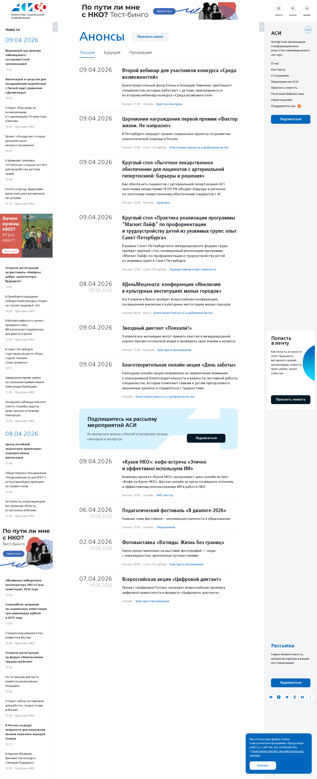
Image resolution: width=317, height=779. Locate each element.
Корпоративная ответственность (193, 269)
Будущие (112, 52)
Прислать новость (284, 87)
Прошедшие (140, 52)
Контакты (278, 69)
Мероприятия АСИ (284, 81)
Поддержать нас (283, 106)
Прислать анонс (150, 37)
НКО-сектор (165, 495)
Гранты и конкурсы (169, 104)
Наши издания (281, 99)
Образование (166, 527)
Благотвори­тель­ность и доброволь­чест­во (199, 147)
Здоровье (163, 202)
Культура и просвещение (174, 350)
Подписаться (206, 438)
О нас (275, 63)
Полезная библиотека (287, 94)
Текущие (87, 52)
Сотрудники (280, 75)
